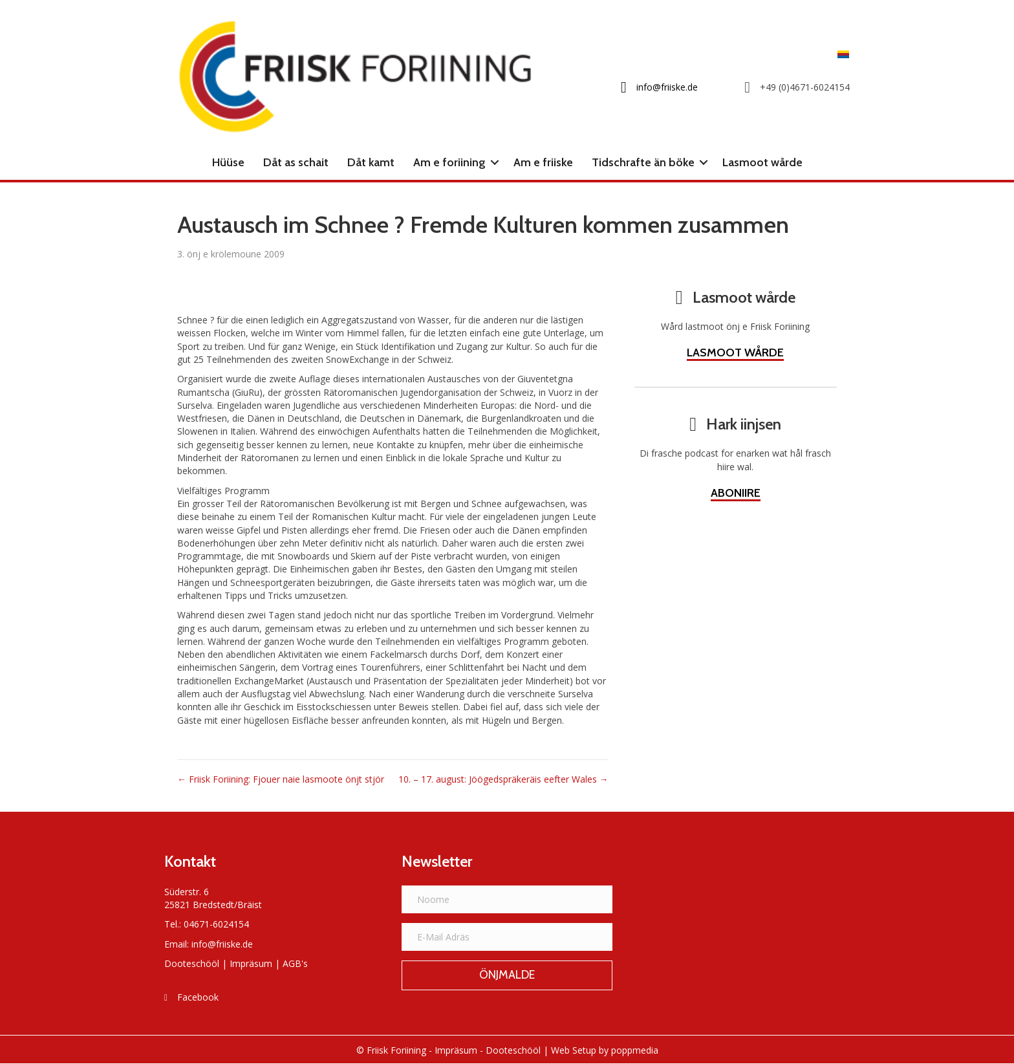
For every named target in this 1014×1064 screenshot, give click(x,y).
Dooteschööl (191, 963)
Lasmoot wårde (762, 162)
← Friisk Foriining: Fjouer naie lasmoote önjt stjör (280, 779)
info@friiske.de (222, 944)
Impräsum (251, 963)
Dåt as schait (296, 162)
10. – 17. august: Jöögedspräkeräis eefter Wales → (503, 779)
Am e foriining (449, 162)
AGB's (295, 963)
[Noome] (507, 899)
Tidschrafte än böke (643, 162)
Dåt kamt (370, 162)
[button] (495, 162)
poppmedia (634, 1050)
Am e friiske (543, 162)
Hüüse (228, 162)
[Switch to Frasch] (840, 54)
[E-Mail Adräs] (507, 937)
